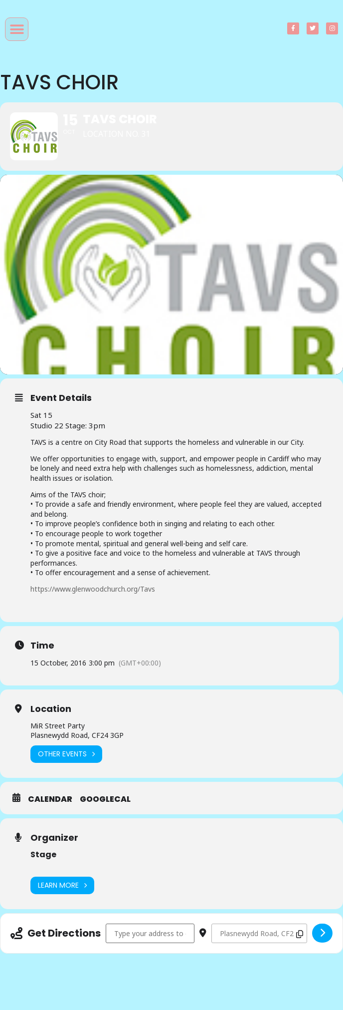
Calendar (50, 801)
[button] (16, 29)
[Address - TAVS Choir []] (150, 935)
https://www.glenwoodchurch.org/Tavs (92, 590)
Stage (43, 856)
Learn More (62, 887)
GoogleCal (105, 801)
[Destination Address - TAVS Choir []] (259, 935)
